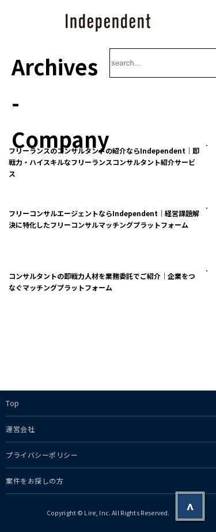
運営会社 (20, 429)
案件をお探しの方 (34, 480)
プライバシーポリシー (42, 455)
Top (13, 403)
